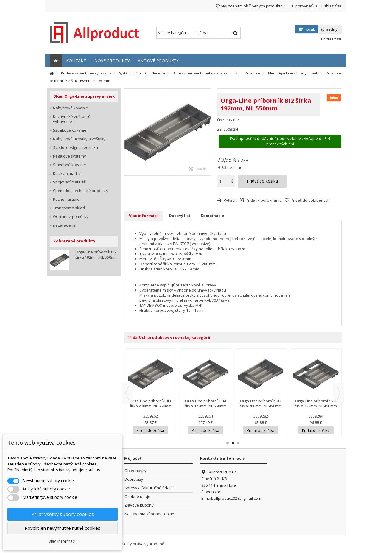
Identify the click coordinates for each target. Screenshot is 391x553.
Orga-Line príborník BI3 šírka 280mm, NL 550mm (150, 403)
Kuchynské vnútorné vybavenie (72, 119)
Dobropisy (133, 479)
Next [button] (338, 393)
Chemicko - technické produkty (80, 190)
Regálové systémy (69, 156)
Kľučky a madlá (66, 173)
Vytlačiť (230, 200)
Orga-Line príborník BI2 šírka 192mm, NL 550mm (96, 254)
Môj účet (133, 458)
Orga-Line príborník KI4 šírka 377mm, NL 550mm (205, 403)
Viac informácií (144, 215)
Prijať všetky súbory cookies (62, 514)
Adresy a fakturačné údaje (148, 487)
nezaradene (64, 225)
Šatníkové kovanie (69, 130)
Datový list (180, 215)
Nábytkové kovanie (70, 107)
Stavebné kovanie (69, 164)
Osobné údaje (137, 496)
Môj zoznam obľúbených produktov (250, 6)
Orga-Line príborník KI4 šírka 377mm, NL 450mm (316, 403)
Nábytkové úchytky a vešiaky (79, 138)
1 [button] (227, 443)
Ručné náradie (66, 199)
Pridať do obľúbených (310, 200)
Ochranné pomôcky (70, 216)
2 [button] (233, 443)
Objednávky (135, 470)
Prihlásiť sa (331, 6)
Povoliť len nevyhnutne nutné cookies (62, 528)
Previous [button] (127, 393)
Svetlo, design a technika (75, 147)
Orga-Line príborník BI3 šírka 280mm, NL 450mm (260, 403)
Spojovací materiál (69, 182)
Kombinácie (212, 215)
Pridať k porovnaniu (264, 200)
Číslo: (221, 120)
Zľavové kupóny (139, 505)
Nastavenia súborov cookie (149, 513)
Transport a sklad (69, 208)
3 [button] (238, 443)
